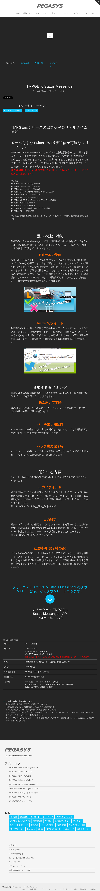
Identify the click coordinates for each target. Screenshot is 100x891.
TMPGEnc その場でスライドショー (23, 793)
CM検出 (48, 821)
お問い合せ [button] (90, 13)
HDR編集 (13, 817)
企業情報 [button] (77, 13)
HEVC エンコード (53, 829)
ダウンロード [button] (41, 13)
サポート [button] (64, 13)
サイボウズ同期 (47, 825)
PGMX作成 (61, 825)
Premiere (31, 829)
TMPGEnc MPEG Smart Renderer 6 (23, 784)
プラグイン (77, 821)
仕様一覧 (39, 63)
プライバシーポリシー (18, 866)
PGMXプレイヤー (17, 829)
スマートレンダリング (19, 825)
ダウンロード (46, 889)
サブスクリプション (64, 817)
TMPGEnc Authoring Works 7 (21, 780)
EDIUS (40, 829)
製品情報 (33, 889)
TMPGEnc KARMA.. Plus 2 (20, 797)
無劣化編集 (37, 821)
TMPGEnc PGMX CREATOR (20, 772)
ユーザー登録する (16, 854)
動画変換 (24, 817)
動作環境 (25, 63)
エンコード (35, 817)
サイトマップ (14, 862)
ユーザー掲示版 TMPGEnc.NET (22, 858)
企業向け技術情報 (79, 889)
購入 (67, 889)
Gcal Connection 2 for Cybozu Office (23, 788)
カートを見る (14, 849)
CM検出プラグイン (62, 821)
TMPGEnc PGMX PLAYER (20, 776)
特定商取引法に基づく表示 (20, 870)
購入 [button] (54, 13)
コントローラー (83, 829)
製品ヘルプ (31, 110)
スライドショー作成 (77, 825)
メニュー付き (68, 829)
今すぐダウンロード (12, 110)
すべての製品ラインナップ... (20, 801)
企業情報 (93, 889)
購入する (12, 845)
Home (17, 13)
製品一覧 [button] (26, 13)
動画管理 (34, 825)
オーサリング (47, 817)
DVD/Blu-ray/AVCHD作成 (20, 821)
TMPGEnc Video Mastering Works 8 (23, 768)
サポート (58, 889)
